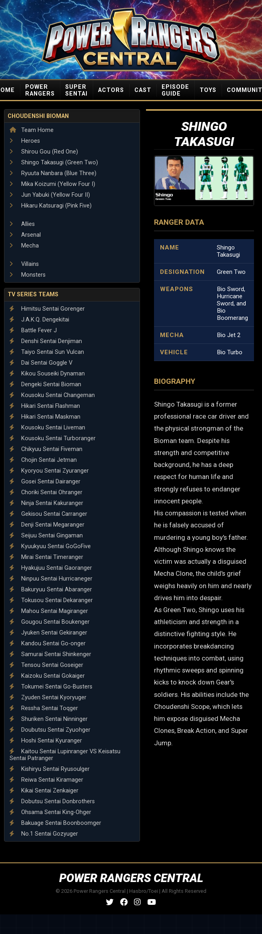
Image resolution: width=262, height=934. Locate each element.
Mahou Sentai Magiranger (49, 611)
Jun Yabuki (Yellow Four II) (50, 195)
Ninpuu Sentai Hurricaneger (51, 578)
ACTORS (111, 90)
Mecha (24, 245)
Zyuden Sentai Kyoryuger (48, 697)
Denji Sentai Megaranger (47, 524)
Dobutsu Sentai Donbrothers (52, 801)
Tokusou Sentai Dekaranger (51, 600)
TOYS (208, 90)
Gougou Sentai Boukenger (50, 622)
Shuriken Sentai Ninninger (49, 719)
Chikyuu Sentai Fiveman (46, 449)
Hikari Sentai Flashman (45, 406)
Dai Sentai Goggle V (41, 362)
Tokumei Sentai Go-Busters (51, 686)
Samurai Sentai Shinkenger (50, 654)
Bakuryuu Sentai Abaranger (51, 589)
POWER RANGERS (40, 90)
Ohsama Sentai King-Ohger (50, 812)
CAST (142, 90)
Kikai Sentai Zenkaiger (44, 790)
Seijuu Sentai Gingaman (46, 535)
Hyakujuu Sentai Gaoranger (51, 568)
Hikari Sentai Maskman (45, 416)
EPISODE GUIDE (175, 90)
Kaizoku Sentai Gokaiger (47, 676)
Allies (22, 224)
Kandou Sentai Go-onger (48, 643)
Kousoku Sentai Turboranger (53, 438)
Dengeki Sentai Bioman (45, 384)
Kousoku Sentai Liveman (47, 427)
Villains (24, 264)
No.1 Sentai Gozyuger (44, 833)
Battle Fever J (33, 330)
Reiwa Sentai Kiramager (46, 779)
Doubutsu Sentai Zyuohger (50, 729)
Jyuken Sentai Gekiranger (48, 632)
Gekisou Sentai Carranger (48, 514)
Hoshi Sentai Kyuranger (46, 740)
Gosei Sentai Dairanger (45, 481)
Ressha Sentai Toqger (44, 708)
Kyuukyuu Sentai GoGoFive (50, 546)
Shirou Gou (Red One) (44, 151)
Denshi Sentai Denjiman (46, 341)
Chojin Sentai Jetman (43, 460)
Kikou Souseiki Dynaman (47, 373)
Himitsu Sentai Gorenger (47, 308)
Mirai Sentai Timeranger (46, 557)
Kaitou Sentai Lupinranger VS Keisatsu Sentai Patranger (65, 755)
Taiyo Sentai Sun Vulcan (47, 352)
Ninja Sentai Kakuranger (46, 503)
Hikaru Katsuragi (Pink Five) (51, 205)
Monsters (28, 274)
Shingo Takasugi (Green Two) (54, 162)
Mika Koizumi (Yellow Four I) (52, 184)
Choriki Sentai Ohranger (46, 492)
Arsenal (25, 235)
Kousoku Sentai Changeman (52, 395)
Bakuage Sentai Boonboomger (55, 823)
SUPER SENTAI (76, 90)
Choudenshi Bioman (38, 116)
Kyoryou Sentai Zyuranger (49, 470)
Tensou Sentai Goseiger (46, 665)
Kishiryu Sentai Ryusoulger (50, 769)
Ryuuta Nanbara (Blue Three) (53, 173)
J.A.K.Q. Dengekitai (39, 319)
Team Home (32, 130)
